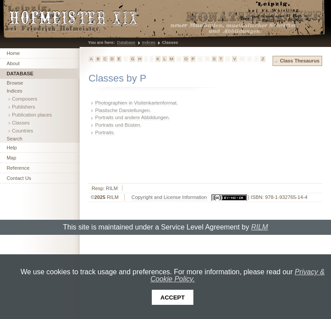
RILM (112, 188)
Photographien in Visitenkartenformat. (136, 102)
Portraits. (105, 132)
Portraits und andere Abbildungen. (132, 117)
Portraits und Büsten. (118, 125)
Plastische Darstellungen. (123, 110)
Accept (173, 297)
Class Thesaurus (299, 60)
